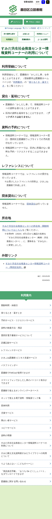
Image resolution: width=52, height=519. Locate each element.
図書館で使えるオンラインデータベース (20, 390)
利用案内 (9, 39)
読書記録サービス (9, 343)
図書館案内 (26, 39)
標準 (38, 2)
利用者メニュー (42, 34)
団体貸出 (31, 204)
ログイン (16, 22)
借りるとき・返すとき (11, 313)
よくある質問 (43, 39)
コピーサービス (8, 428)
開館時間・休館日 (9, 305)
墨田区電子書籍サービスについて (16, 335)
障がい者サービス (9, 420)
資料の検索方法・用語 (11, 328)
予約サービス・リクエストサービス (17, 320)
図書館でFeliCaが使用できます (15, 373)
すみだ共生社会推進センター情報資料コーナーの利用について (24, 444)
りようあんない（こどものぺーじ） (17, 463)
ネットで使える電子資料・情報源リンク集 (21, 398)
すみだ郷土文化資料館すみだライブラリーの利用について (24, 454)
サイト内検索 (30, 28)
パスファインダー (9, 365)
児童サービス (7, 413)
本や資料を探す (9, 34)
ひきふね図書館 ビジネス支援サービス (19, 358)
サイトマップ (44, 28)
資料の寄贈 (6, 435)
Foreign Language (14, 28)
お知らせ (26, 34)
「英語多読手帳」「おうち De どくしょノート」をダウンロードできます (24, 472)
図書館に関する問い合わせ (13, 481)
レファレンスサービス (11, 350)
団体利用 (5, 405)
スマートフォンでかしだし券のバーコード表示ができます (24, 381)
